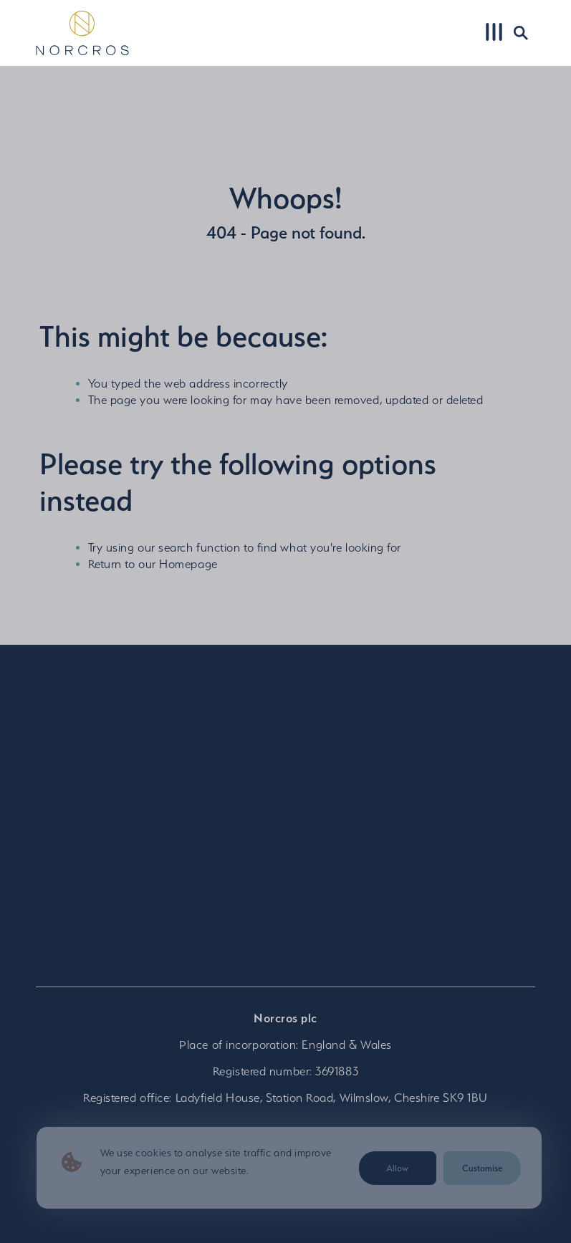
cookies (153, 1152)
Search (519, 32)
